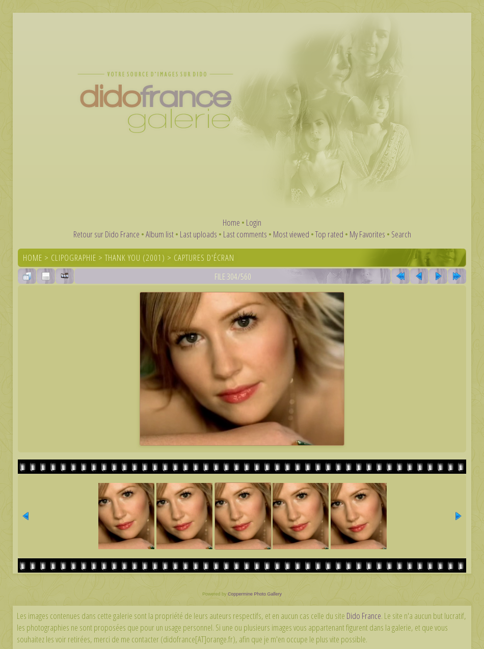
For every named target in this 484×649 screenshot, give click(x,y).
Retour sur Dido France (106, 234)
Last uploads (198, 234)
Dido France (363, 615)
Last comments (245, 234)
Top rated (329, 234)
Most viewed (291, 234)
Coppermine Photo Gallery (255, 594)
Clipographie (73, 257)
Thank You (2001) (135, 257)
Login (253, 222)
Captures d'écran (204, 257)
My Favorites (367, 234)
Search (401, 234)
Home (231, 222)
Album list (160, 234)
